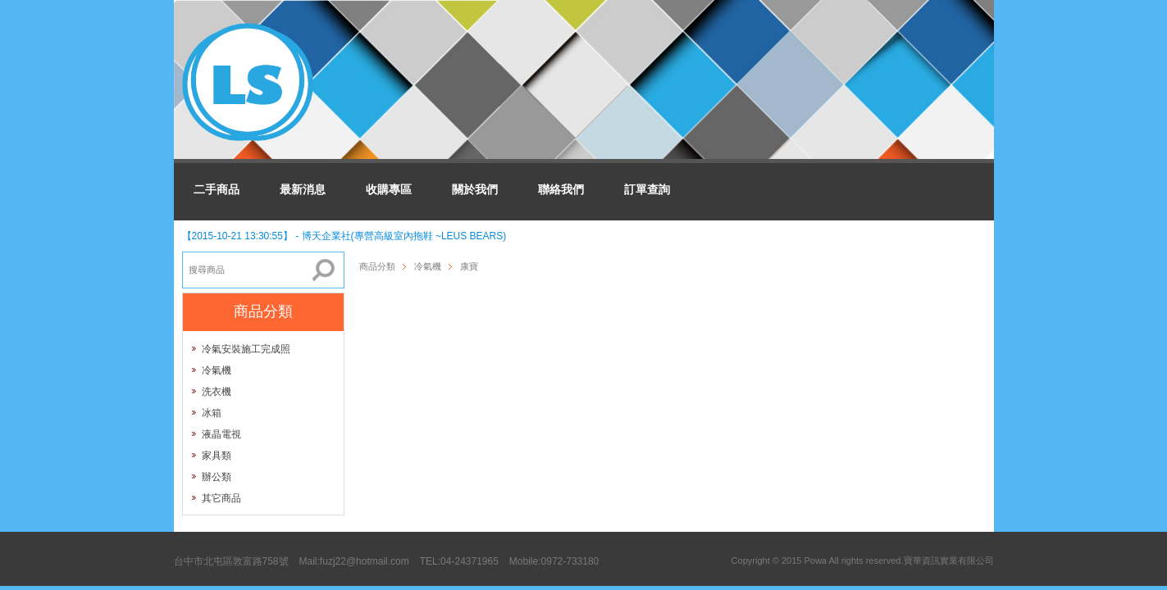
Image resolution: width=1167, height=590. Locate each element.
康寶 (469, 266)
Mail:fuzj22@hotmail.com (354, 561)
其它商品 (221, 498)
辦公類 (216, 477)
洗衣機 (216, 391)
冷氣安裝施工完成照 (246, 349)
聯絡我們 (561, 189)
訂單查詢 (647, 189)
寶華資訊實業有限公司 (949, 560)
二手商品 (216, 189)
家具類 (216, 455)
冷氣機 (216, 370)
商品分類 (377, 266)
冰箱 (211, 413)
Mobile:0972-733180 (554, 561)
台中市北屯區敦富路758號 (231, 561)
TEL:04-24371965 (459, 561)
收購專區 (389, 189)
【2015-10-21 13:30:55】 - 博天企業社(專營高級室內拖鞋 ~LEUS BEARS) (344, 236)
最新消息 (303, 189)
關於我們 (475, 189)
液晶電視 (221, 434)
